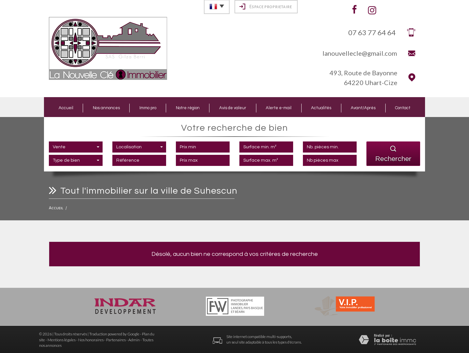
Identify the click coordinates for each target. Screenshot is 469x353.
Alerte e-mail (278, 108)
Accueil (66, 108)
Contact (402, 108)
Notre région (188, 108)
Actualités (321, 108)
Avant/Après (363, 108)
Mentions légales (62, 339)
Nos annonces (106, 108)
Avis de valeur (232, 108)
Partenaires (116, 339)
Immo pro (147, 108)
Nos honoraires (91, 339)
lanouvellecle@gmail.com (359, 53)
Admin (134, 339)
